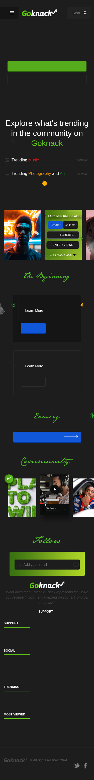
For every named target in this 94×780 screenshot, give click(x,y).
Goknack (15, 760)
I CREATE (67, 235)
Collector (70, 225)
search (85, 13)
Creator (56, 225)
